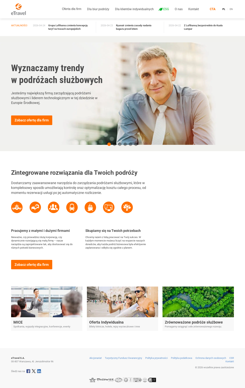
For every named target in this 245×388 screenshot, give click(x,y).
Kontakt (193, 9)
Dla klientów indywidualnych (134, 9)
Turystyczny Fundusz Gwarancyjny (123, 358)
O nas (179, 9)
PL (223, 9)
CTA (213, 9)
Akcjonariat (95, 358)
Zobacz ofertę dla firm (32, 120)
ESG (166, 9)
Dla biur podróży (98, 9)
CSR (231, 358)
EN (231, 9)
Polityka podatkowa (181, 358)
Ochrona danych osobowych (210, 358)
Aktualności (19, 25)
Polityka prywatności (156, 358)
